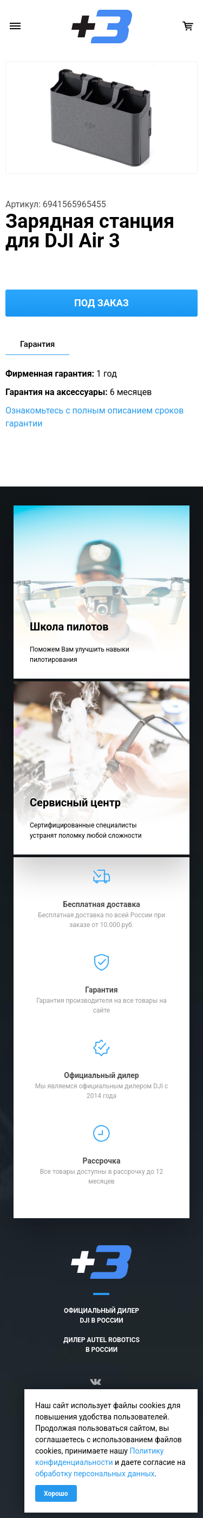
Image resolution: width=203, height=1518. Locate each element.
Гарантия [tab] (37, 344)
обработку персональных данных (95, 1473)
